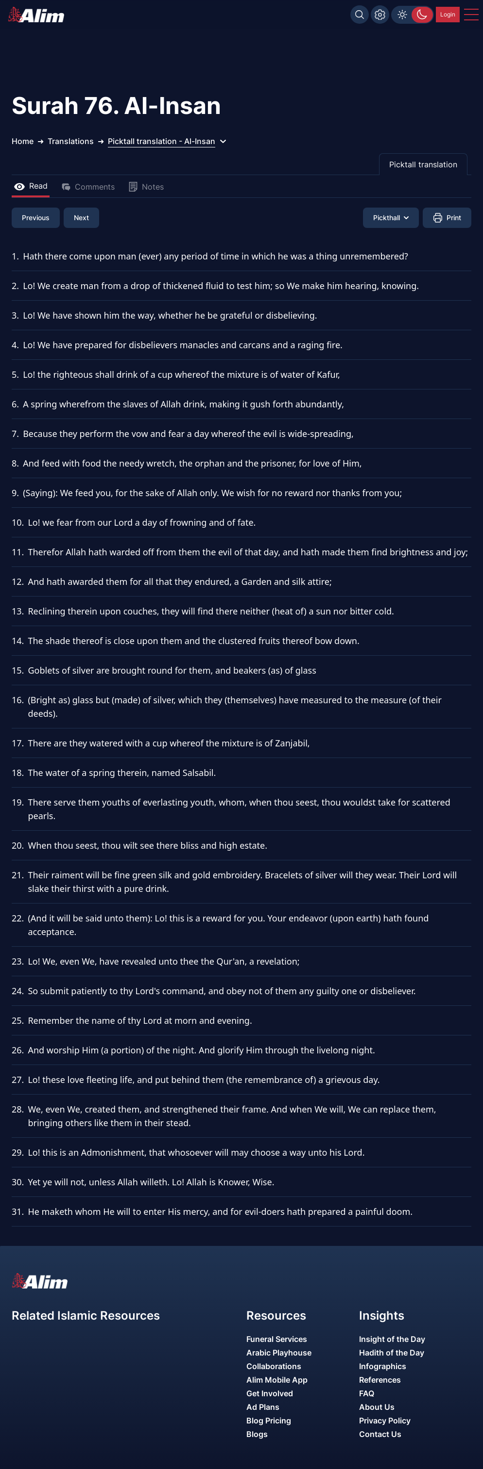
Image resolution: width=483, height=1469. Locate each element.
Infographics (382, 1366)
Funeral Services (276, 1339)
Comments (88, 187)
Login (447, 14)
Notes (146, 187)
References (380, 1380)
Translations (71, 141)
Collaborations (273, 1366)
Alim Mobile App (277, 1380)
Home (23, 141)
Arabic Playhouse (278, 1352)
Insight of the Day (392, 1339)
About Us (377, 1407)
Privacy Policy (385, 1420)
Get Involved (269, 1393)
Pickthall (391, 217)
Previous (36, 217)
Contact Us (380, 1434)
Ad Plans (262, 1407)
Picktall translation (423, 164)
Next (81, 217)
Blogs (257, 1434)
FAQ (366, 1393)
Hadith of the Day (391, 1352)
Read (31, 186)
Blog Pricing (268, 1420)
